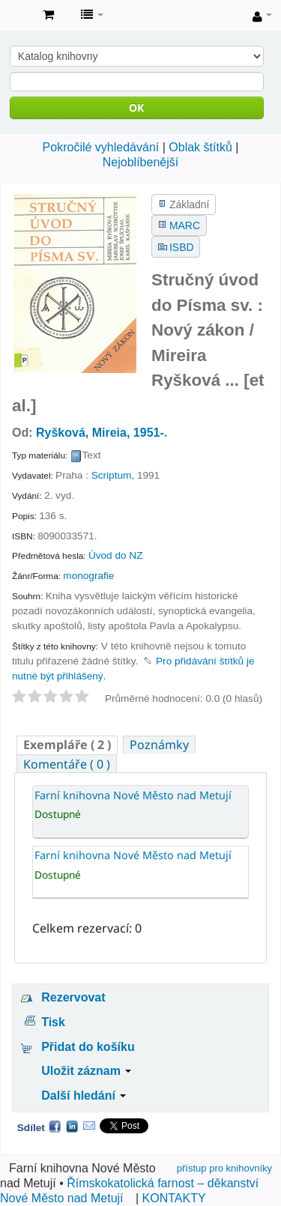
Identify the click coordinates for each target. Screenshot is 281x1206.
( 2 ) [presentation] (67, 744)
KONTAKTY (174, 1198)
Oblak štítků (200, 147)
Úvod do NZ (115, 555)
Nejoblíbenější (140, 162)
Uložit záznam (86, 1070)
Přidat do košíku (87, 1046)
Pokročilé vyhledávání (101, 147)
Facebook (54, 1125)
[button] (48, 15)
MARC (184, 225)
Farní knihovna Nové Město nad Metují (15, 15)
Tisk (53, 1022)
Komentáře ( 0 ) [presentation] (66, 764)
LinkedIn (71, 1125)
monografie (88, 575)
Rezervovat (73, 997)
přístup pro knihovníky (224, 1168)
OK (136, 107)
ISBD (181, 247)
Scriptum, (112, 475)
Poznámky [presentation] (159, 744)
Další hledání (83, 1095)
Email (89, 1125)
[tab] (67, 745)
